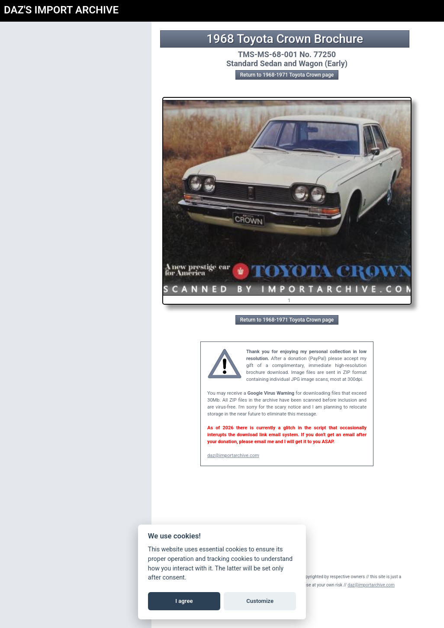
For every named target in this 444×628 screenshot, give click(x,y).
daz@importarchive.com (233, 455)
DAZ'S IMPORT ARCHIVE (61, 10)
